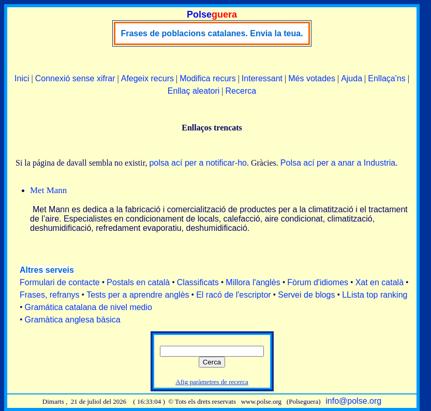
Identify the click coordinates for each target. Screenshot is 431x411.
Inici (21, 78)
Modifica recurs (207, 78)
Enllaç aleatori (194, 90)
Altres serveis (47, 270)
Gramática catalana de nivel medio (88, 307)
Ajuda (351, 78)
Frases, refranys (50, 294)
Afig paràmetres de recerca (211, 382)
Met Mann (48, 190)
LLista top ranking (374, 294)
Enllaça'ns (386, 78)
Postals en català (138, 282)
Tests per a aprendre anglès (137, 294)
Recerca (241, 90)
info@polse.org (353, 401)
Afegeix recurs (147, 78)
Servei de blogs (306, 294)
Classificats (198, 282)
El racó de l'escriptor (233, 294)
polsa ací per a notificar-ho (198, 162)
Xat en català (379, 282)
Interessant (262, 78)
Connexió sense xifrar (75, 78)
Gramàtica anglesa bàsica (73, 319)
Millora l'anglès (253, 282)
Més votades (311, 78)
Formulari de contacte (60, 282)
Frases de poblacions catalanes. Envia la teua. (212, 33)
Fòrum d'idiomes (317, 282)
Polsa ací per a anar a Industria (337, 162)
